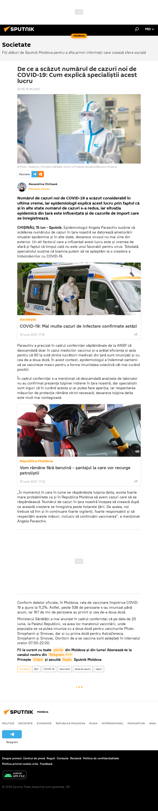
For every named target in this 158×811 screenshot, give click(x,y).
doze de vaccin (83, 668)
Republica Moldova (36, 461)
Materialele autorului (39, 189)
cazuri (99, 668)
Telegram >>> (60, 654)
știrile (58, 649)
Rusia (93, 723)
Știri (36, 668)
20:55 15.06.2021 (28, 89)
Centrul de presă (34, 758)
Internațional (112, 723)
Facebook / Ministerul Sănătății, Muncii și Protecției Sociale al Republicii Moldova (72, 166)
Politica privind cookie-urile (20, 764)
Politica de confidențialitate (101, 758)
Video (38, 659)
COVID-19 (49, 668)
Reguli (51, 758)
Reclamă (75, 758)
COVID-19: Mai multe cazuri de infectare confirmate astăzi (78, 326)
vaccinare (64, 668)
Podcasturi (136, 723)
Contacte (63, 758)
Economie (44, 723)
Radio (67, 659)
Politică (8, 723)
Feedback (46, 764)
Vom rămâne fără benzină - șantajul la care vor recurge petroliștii (75, 470)
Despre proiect (12, 758)
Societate (28, 319)
